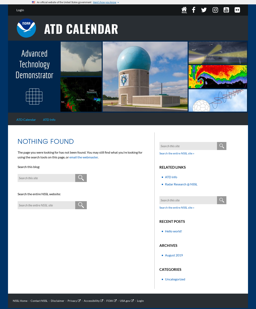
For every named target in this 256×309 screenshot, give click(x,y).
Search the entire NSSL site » (176, 154)
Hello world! (173, 232)
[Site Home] (128, 112)
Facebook (194, 10)
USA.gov (125, 301)
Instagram (215, 10)
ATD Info (49, 120)
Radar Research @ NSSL (181, 185)
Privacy (72, 301)
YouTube (226, 10)
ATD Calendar (84, 29)
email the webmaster (83, 158)
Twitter (204, 10)
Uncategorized (175, 280)
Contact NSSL (39, 301)
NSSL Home (184, 10)
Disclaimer (57, 301)
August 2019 (174, 256)
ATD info (171, 178)
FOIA (109, 301)
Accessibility (92, 301)
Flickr (237, 10)
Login (20, 10)
